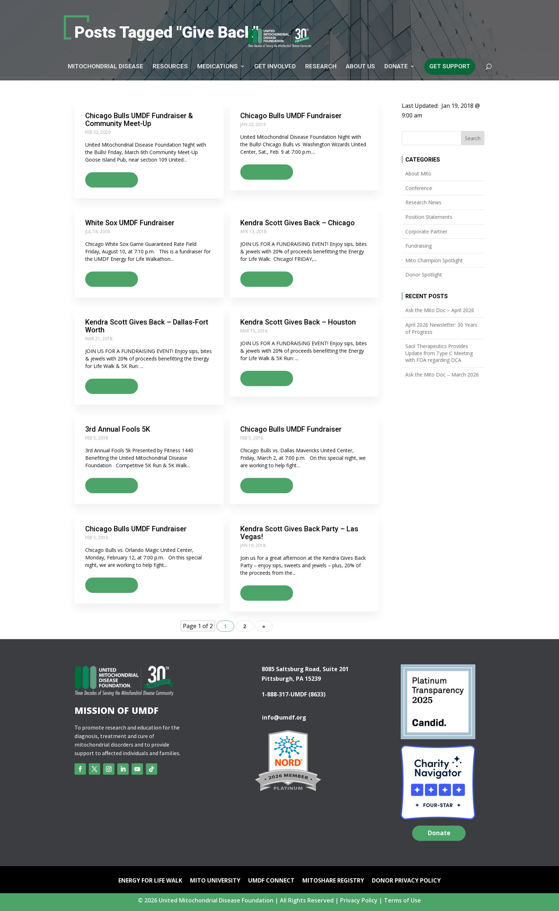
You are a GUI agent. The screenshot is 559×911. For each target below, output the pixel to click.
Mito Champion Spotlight (434, 260)
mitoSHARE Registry (333, 884)
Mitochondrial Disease (105, 66)
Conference (418, 188)
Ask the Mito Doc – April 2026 (439, 310)
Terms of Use (402, 903)
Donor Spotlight (423, 274)
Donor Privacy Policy (406, 884)
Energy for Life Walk (150, 884)
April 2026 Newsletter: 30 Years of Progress (441, 328)
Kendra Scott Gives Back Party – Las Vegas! (299, 535)
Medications (217, 66)
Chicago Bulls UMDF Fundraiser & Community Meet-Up (139, 119)
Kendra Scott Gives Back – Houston (298, 323)
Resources (170, 66)
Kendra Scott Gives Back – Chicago (297, 223)
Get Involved (275, 66)
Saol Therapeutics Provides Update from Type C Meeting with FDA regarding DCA (439, 353)
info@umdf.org (284, 720)
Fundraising (418, 245)
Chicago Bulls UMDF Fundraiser (291, 115)
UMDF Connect (271, 884)
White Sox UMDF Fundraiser (129, 223)
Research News (423, 202)
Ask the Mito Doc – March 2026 (442, 374)
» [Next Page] (263, 629)
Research (321, 66)
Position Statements (428, 217)
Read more (108, 179)
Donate (396, 66)
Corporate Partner (426, 231)
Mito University (215, 884)
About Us (360, 66)
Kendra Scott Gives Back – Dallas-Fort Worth (146, 327)
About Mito (418, 173)
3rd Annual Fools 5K (117, 431)
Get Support (449, 66)
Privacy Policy (359, 903)
